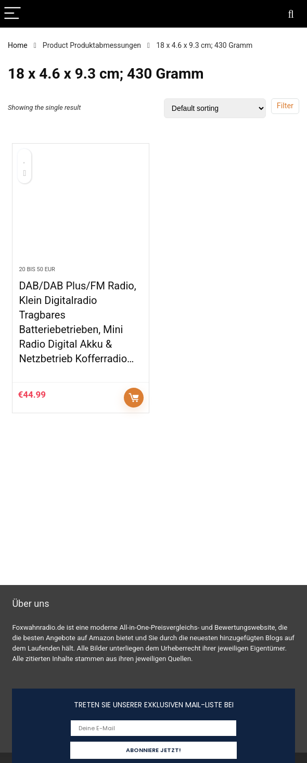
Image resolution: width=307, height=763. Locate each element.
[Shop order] (215, 108)
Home (18, 45)
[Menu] (12, 14)
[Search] (290, 14)
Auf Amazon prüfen (133, 397)
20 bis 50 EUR (37, 269)
